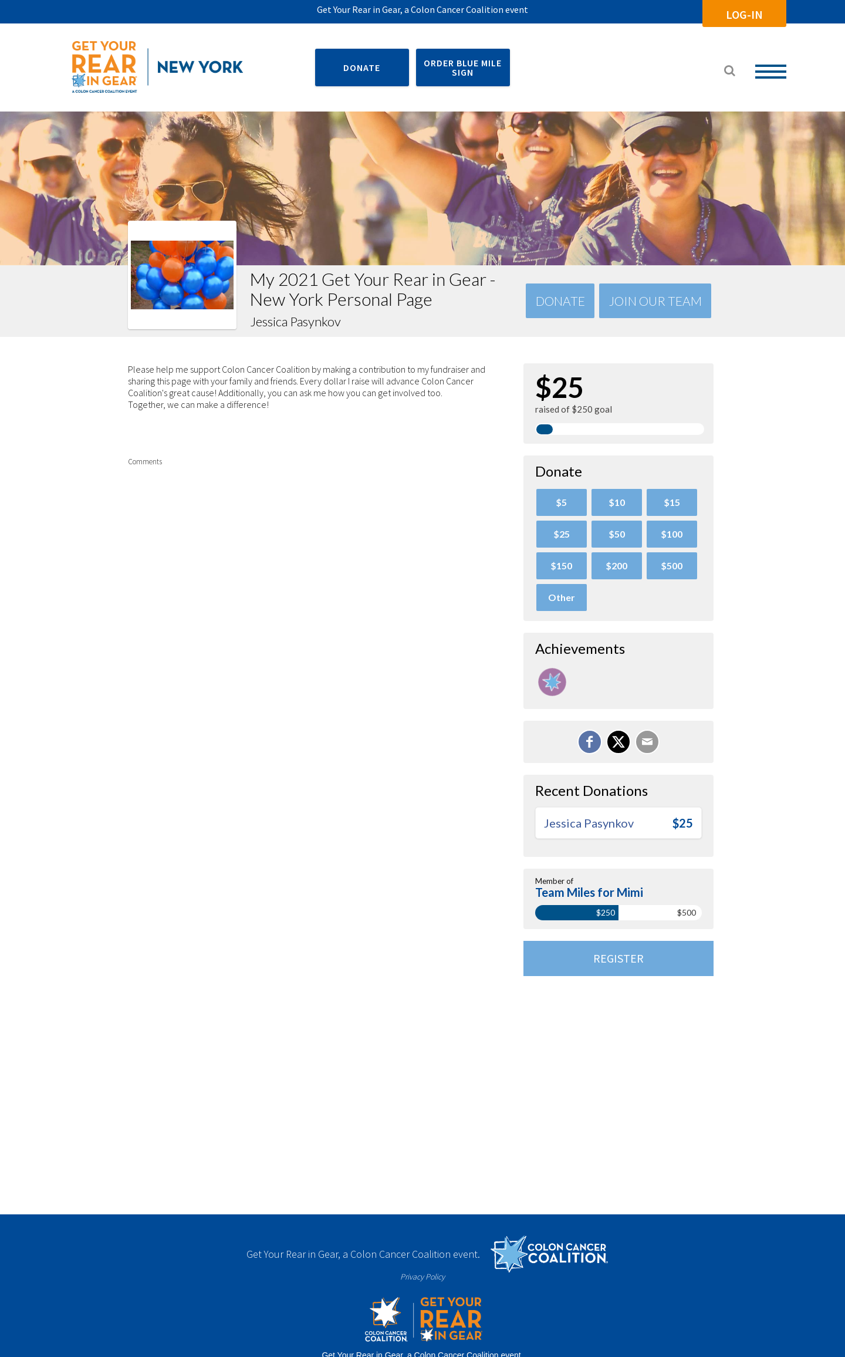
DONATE (361, 67)
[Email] (647, 742)
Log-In (744, 14)
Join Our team (655, 300)
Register (618, 958)
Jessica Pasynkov (589, 823)
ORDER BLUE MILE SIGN (463, 67)
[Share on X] (618, 742)
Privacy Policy (422, 1276)
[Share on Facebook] (589, 742)
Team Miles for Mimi (589, 892)
